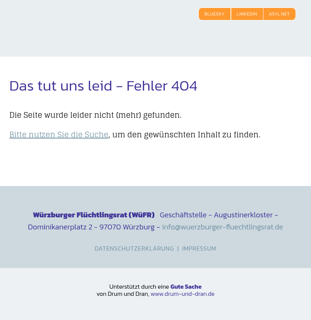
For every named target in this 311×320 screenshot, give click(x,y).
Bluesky (214, 14)
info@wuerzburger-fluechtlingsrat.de (222, 226)
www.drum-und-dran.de (182, 293)
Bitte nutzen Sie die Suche (58, 135)
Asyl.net (279, 14)
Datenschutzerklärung (134, 248)
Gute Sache (186, 286)
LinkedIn (247, 14)
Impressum (199, 248)
